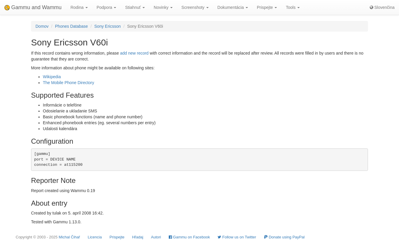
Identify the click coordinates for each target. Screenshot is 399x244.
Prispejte (116, 237)
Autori (156, 237)
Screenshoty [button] (195, 7)
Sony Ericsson (107, 26)
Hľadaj (137, 237)
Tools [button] (293, 7)
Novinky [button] (163, 7)
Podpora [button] (106, 7)
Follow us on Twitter (237, 237)
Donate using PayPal (284, 237)
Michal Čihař (69, 237)
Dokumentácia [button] (233, 7)
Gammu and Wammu (32, 7)
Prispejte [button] (267, 7)
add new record (134, 53)
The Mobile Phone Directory (68, 82)
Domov (41, 26)
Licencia (95, 237)
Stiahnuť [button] (135, 7)
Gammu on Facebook (189, 237)
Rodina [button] (78, 7)
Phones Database (71, 26)
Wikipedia (52, 76)
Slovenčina (382, 7)
